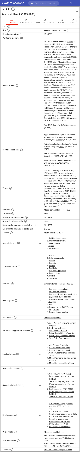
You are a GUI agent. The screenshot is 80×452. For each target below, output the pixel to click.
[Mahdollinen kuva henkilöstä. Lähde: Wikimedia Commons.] (9, 26)
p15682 (70, 42)
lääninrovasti (54, 243)
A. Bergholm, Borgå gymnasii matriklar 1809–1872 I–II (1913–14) (62, 406)
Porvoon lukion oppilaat (58, 312)
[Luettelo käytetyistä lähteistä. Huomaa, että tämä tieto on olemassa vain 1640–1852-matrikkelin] (11, 188)
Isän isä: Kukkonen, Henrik (59, 350)
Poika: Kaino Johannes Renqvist (62, 336)
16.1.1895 (48, 225)
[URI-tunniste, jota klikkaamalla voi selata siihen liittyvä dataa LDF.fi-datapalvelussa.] (12, 449)
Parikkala (53, 268)
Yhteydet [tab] (62, 21)
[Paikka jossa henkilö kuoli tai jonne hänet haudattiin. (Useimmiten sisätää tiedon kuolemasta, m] (31, 229)
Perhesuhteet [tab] (26, 21)
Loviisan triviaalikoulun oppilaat (62, 299)
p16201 (67, 163)
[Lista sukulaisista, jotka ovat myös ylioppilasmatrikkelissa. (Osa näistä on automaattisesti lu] (32, 330)
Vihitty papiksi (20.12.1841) (55, 233)
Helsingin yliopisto (56, 258)
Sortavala (53, 278)
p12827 (71, 47)
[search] (43, 3)
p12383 (59, 140)
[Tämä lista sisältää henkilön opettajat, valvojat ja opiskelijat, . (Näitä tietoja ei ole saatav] (22, 368)
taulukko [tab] (12, 21)
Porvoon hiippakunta (57, 271)
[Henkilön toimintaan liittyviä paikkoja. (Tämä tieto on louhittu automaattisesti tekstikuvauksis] (19, 267)
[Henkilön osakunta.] (12, 284)
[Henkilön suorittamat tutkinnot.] (11, 233)
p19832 (55, 156)
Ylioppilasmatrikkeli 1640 (54, 432)
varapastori (54, 248)
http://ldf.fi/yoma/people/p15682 (58, 450)
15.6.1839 (48, 34)
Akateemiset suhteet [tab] (45, 21)
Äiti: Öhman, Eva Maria (58, 345)
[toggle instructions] (13, 9)
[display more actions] (78, 3)
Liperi (46, 221)
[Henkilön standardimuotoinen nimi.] (8, 30)
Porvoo (52, 304)
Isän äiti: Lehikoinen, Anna (59, 348)
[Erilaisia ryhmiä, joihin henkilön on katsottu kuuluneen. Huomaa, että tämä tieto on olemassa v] (16, 300)
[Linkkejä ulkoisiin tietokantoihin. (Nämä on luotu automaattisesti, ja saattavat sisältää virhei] (15, 432)
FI (72, 3)
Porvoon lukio (54, 273)
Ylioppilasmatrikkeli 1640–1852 (57, 210)
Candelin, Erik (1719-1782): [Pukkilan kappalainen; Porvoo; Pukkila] (61, 376)
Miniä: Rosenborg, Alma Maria (61, 363)
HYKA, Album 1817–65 (58, 424)
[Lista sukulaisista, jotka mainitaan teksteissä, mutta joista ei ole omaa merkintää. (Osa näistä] (18, 354)
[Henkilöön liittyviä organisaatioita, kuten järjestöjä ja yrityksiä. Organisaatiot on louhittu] (15, 317)
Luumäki (52, 263)
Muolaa (52, 266)
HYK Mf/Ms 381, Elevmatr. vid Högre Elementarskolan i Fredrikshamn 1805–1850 (61, 419)
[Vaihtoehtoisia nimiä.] (21, 38)
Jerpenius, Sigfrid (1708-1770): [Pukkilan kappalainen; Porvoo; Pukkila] (62, 384)
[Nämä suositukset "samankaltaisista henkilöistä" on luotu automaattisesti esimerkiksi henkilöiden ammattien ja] (23, 385)
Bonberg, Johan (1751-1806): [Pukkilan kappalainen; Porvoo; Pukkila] (61, 391)
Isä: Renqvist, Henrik (57, 328)
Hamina (52, 255)
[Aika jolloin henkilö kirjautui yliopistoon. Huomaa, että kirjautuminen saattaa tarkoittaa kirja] (20, 34)
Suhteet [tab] (73, 21)
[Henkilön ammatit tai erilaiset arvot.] (18, 243)
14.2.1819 (48, 218)
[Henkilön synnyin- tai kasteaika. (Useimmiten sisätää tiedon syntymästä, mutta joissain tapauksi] (26, 217)
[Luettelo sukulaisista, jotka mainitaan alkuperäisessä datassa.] (21, 150)
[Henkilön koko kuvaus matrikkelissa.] (17, 85)
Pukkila (52, 276)
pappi (51, 246)
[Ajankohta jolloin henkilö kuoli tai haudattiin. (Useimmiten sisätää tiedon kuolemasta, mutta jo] (34, 225)
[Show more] (40, 243)
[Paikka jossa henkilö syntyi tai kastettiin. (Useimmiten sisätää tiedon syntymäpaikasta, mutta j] (25, 221)
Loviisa (52, 261)
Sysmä (47, 229)
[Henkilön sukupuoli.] (13, 214)
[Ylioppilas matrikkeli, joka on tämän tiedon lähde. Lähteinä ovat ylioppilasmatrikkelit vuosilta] (13, 210)
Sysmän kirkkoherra (57, 241)
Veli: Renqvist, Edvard (58, 331)
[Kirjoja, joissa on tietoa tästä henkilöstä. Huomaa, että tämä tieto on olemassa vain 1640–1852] (19, 415)
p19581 (61, 147)
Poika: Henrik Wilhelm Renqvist (61, 333)
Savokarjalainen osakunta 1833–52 (58, 284)
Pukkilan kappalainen (58, 238)
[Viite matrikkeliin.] (18, 441)
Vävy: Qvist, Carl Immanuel (60, 338)
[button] (40, 12)
